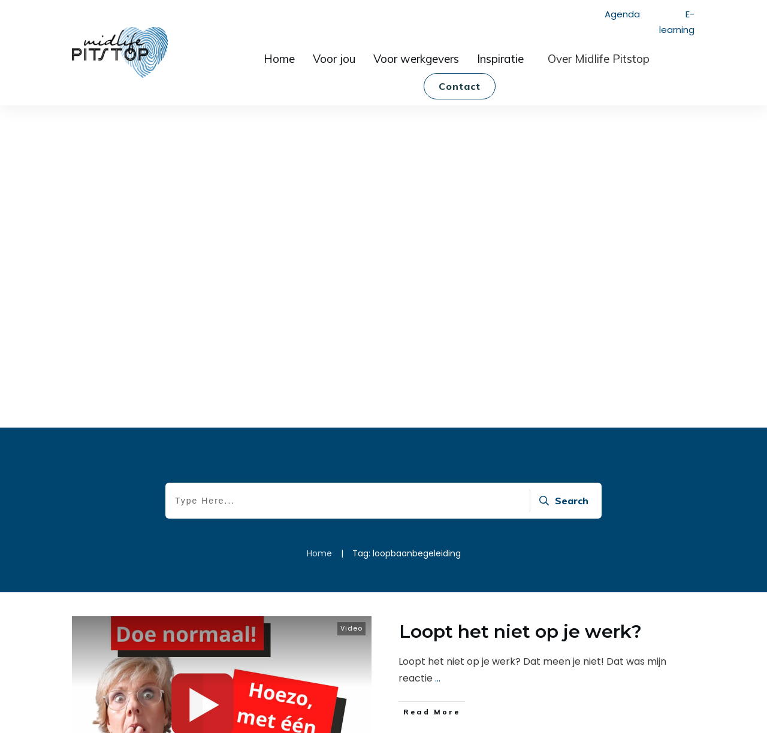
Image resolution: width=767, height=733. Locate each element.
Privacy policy (432, 713)
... (437, 327)
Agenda (622, 14)
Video (351, 277)
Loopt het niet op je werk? (520, 280)
